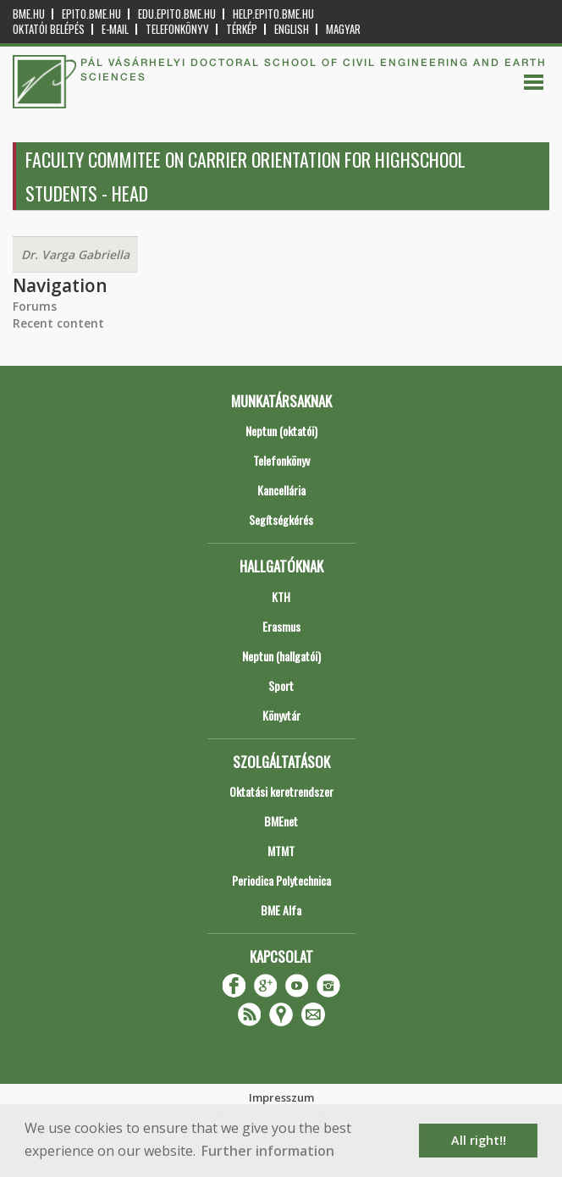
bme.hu (29, 13)
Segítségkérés (281, 519)
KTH (281, 596)
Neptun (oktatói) (281, 430)
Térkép (241, 29)
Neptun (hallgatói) (281, 656)
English (291, 29)
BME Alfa (281, 910)
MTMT (281, 850)
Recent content (58, 323)
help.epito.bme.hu (273, 13)
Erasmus (281, 626)
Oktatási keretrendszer (281, 791)
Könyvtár (281, 715)
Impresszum (281, 1097)
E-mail (115, 29)
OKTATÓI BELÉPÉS (49, 29)
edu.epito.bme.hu (177, 13)
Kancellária (281, 490)
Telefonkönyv (177, 29)
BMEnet (281, 821)
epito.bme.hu (91, 13)
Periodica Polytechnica (281, 880)
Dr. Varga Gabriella (75, 254)
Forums (35, 306)
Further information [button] (267, 1150)
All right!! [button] (478, 1140)
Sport (281, 685)
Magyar (343, 29)
